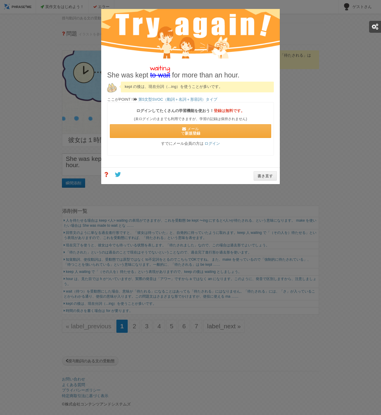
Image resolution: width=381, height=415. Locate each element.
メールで (190, 131)
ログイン (212, 143)
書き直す (265, 176)
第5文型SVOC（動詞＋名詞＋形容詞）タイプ (177, 99)
